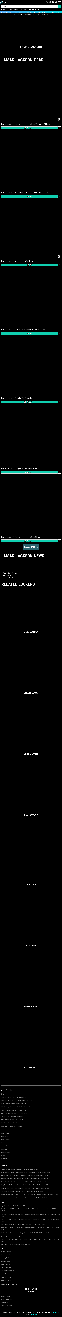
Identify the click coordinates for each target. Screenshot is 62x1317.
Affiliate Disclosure (6, 1299)
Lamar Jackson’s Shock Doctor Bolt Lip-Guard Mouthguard (24, 192)
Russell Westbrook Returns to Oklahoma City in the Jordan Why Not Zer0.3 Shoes (24, 1178)
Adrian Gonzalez (5, 1152)
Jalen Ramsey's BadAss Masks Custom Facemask (15, 1107)
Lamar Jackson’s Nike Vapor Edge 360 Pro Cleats (20, 537)
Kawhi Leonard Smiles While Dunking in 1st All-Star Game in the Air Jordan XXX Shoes (25, 1172)
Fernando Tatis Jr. (30, 12)
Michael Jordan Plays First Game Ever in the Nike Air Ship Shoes (19, 1169)
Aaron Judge (4, 1136)
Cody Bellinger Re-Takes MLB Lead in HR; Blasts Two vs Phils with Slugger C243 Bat (25, 1185)
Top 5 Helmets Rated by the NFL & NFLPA (13, 1206)
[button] (56, 2)
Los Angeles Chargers (7, 1270)
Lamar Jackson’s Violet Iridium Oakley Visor (18, 261)
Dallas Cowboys (5, 1264)
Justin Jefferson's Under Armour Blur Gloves (14, 1110)
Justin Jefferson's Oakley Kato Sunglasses (13, 1097)
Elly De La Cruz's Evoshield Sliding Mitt (12, 1116)
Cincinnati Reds (5, 1261)
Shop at (29, 128)
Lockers (3, 9)
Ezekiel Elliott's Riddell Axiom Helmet (11, 1126)
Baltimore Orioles (6, 1277)
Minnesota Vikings (6, 1251)
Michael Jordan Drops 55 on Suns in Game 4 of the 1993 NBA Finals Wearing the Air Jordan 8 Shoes (30, 1194)
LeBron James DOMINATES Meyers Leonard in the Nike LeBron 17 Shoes (22, 1191)
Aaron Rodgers (5, 1139)
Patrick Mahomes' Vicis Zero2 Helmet (12, 1119)
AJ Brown (3, 1155)
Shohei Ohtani (18, 12)
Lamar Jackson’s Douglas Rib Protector (16, 398)
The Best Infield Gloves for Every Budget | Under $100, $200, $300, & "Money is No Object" (26, 1233)
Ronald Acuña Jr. (6, 12)
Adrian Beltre (4, 1149)
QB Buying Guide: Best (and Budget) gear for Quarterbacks (17, 1236)
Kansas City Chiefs (6, 1267)
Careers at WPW (5, 1296)
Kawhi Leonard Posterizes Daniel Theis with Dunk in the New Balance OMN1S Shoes (25, 1188)
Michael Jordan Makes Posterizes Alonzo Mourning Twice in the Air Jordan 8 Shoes (25, 1198)
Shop (29, 196)
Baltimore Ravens (6, 1280)
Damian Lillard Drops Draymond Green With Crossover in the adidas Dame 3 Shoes (24, 1175)
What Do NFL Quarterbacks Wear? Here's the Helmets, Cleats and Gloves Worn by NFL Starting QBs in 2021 (30, 1220)
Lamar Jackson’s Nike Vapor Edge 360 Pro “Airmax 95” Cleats (25, 124)
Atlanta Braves (5, 1274)
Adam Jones (4, 1143)
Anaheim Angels (5, 1255)
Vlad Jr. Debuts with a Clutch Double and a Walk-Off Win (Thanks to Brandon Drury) (25, 1182)
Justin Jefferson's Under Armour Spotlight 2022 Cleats (16, 1100)
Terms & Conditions (6, 1305)
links (38, 14)
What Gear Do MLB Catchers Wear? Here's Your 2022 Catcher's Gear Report (23, 1224)
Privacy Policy (5, 1302)
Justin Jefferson (55, 12)
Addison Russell (5, 1146)
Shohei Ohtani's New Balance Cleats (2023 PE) (14, 1113)
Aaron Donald (5, 1133)
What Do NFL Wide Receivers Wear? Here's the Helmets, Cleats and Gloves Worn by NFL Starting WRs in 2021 (31, 1240)
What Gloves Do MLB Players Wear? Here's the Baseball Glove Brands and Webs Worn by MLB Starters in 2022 (30, 1210)
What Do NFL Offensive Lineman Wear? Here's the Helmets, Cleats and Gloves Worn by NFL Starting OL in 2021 (31, 1215)
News (16, 9)
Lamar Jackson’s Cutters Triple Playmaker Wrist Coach (23, 329)
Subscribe (24, 9)
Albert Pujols (4, 1162)
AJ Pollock (4, 1159)
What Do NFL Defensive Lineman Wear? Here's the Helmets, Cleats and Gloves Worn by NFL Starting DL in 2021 (31, 1229)
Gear (10, 9)
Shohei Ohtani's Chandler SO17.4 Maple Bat (13, 1103)
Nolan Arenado (42, 12)
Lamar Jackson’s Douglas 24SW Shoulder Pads (20, 468)
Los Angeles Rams (6, 1258)
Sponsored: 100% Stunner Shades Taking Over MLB (15, 1244)
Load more (31, 546)
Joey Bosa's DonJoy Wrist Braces (10, 1123)
